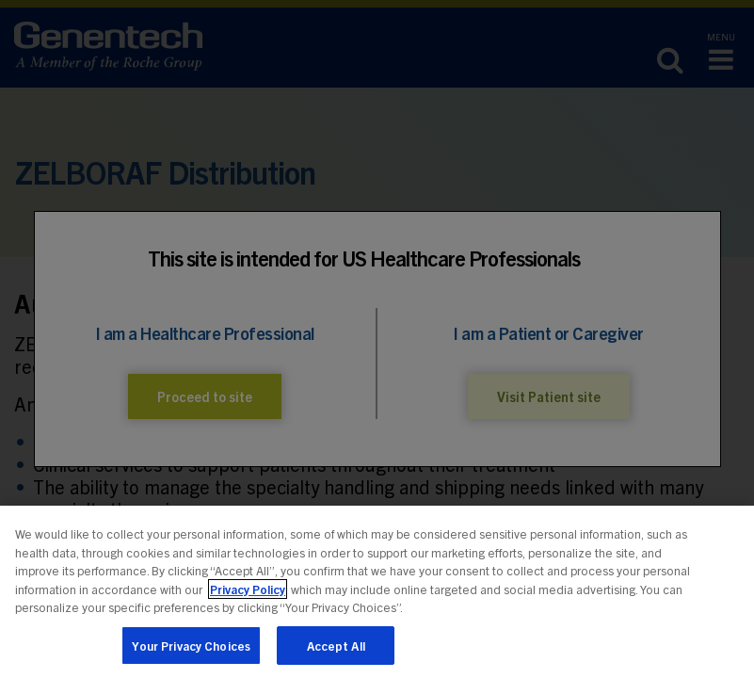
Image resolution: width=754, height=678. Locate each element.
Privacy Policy (247, 597)
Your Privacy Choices (191, 654)
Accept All (336, 654)
